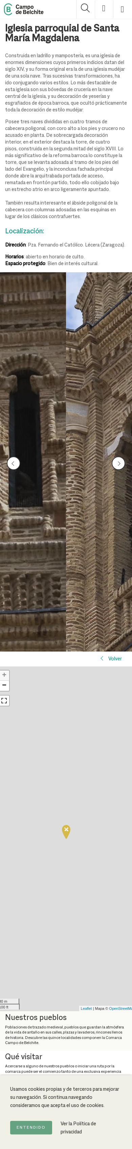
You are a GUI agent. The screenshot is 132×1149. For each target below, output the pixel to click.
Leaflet (86, 1008)
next (118, 463)
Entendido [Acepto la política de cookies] (31, 1128)
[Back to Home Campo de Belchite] (23, 9)
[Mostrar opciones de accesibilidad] (104, 9)
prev (13, 463)
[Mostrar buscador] (85, 9)
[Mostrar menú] (122, 9)
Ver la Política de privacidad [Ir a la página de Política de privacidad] (78, 1128)
